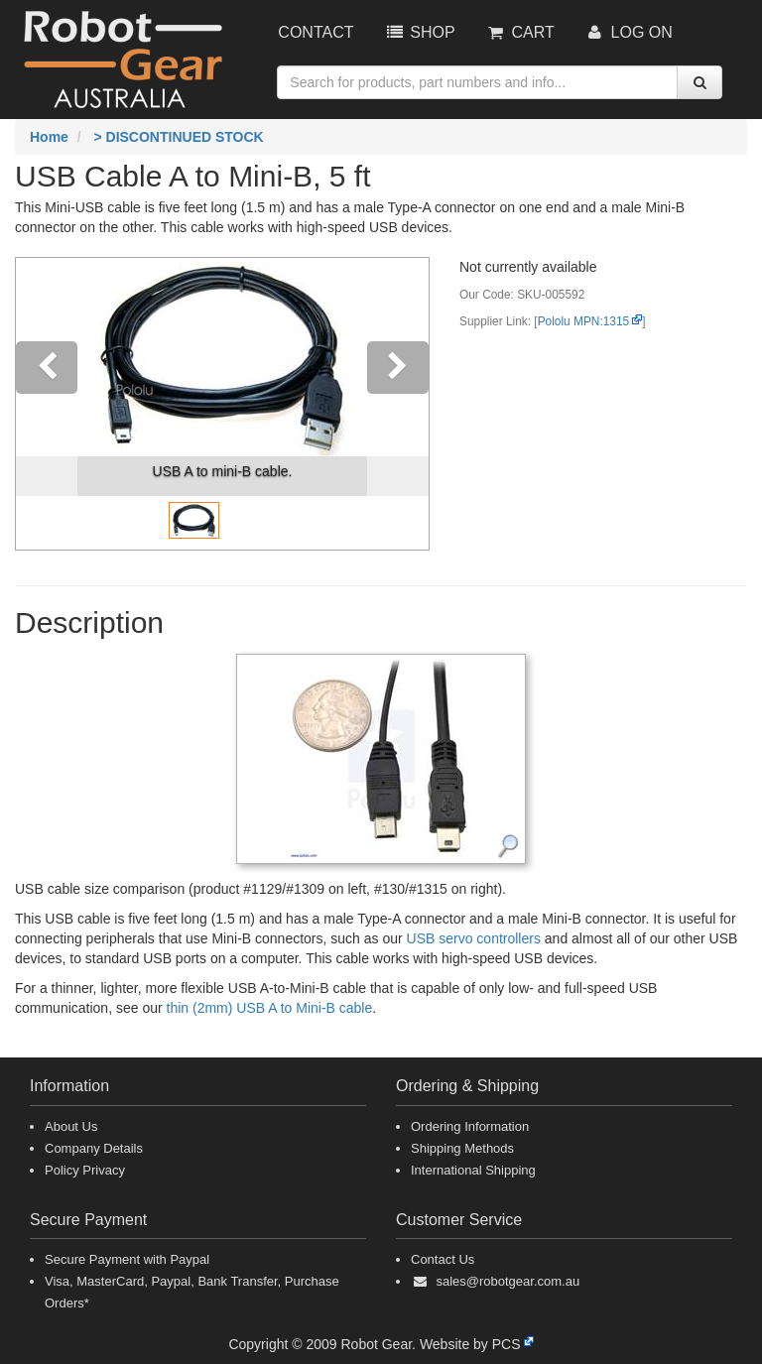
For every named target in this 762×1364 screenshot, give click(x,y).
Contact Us (442, 1259)
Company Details (94, 1148)
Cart (520, 32)
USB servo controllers (474, 938)
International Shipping (473, 1170)
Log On (628, 32)
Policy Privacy (85, 1170)
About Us (71, 1126)
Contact (315, 32)
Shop (418, 32)
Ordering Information (470, 1126)
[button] (46, 404)
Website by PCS (470, 1344)
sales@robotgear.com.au (507, 1281)
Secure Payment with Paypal (127, 1259)
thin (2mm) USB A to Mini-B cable (270, 1008)
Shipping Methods (462, 1148)
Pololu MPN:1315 (584, 321)
